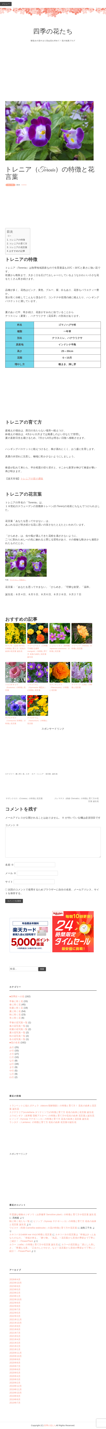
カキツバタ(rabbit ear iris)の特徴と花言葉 (30, 1234)
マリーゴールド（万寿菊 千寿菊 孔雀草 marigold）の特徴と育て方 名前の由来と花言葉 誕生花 (37, 651)
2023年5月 (14, 1289)
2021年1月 (14, 1349)
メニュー (6, 4)
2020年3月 (14, 1379)
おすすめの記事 (17, 251)
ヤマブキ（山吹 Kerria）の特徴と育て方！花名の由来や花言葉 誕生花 (15, 648)
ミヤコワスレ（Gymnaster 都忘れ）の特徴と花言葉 (36, 687)
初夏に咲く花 (16, 1008)
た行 (28, 774)
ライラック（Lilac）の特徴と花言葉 (81, 686)
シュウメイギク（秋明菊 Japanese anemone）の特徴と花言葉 (59, 648)
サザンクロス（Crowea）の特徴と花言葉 (24, 798)
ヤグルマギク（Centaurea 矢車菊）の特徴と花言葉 (15, 721)
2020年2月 (14, 1382)
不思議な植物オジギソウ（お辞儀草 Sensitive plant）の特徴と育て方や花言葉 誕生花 (52, 1214)
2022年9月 (14, 1302)
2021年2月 (14, 1346)
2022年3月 (14, 1316)
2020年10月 (15, 1356)
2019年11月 (15, 1389)
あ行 (11, 1047)
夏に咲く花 (20, 774)
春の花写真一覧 (17, 1026)
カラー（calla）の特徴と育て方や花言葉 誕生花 (33, 1244)
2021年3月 (14, 1343)
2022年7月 (14, 1309)
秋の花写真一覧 (17, 1036)
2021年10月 (15, 1323)
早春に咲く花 (16, 1001)
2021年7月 (14, 1333)
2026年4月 (14, 1279)
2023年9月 (14, 1286)
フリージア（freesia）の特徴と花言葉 (81, 647)
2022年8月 (14, 1306)
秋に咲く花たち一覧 (19, 1221)
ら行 (11, 1074)
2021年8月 (14, 1329)
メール (10, 873)
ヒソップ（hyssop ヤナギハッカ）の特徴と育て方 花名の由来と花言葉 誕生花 (49, 1119)
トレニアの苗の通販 (32, 478)
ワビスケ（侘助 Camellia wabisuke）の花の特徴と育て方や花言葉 (43, 1227)
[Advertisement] (53, 78)
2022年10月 (15, 1299)
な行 (11, 1060)
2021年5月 (14, 1336)
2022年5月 (14, 1312)
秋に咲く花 (15, 1014)
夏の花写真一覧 (17, 1032)
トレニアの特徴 (17, 239)
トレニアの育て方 (18, 243)
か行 (11, 1050)
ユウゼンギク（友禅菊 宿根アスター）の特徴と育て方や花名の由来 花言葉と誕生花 (51, 1115)
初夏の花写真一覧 (18, 1029)
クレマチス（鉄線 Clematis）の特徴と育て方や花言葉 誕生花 (76, 800)
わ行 (11, 1077)
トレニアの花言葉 (18, 247)
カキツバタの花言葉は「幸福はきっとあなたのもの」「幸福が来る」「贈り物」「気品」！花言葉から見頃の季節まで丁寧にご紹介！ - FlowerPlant (52, 1237)
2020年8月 (14, 1362)
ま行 (11, 1067)
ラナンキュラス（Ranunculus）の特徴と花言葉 (59, 687)
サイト (9, 881)
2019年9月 (14, 1396)
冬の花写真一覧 (17, 1039)
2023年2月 (14, 1292)
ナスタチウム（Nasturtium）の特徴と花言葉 (37, 721)
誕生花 (55, 774)
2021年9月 (14, 1326)
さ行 (11, 1054)
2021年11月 (15, 1319)
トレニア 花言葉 (44, 774)
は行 (11, 1064)
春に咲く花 (15, 1004)
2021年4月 (14, 1339)
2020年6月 (14, 1369)
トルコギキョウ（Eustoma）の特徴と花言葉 (15, 687)
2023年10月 (15, 1282)
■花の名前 (14, 1042)
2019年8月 (14, 1399)
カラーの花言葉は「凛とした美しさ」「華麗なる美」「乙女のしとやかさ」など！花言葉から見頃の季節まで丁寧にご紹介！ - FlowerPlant (52, 1247)
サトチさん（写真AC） (18, 580)
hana (24, 185)
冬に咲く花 (15, 1018)
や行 (11, 1070)
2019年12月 (15, 1386)
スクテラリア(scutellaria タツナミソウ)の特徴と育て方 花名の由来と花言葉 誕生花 (51, 1112)
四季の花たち (53, 32)
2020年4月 (14, 1376)
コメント (12, 825)
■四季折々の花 (16, 996)
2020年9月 (14, 1359)
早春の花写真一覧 (18, 1022)
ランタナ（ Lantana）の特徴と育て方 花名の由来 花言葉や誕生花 (42, 1122)
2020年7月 (14, 1366)
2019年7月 (14, 1402)
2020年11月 (15, 1353)
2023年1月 (14, 1296)
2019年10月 (15, 1392)
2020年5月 (14, 1372)
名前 (9, 864)
